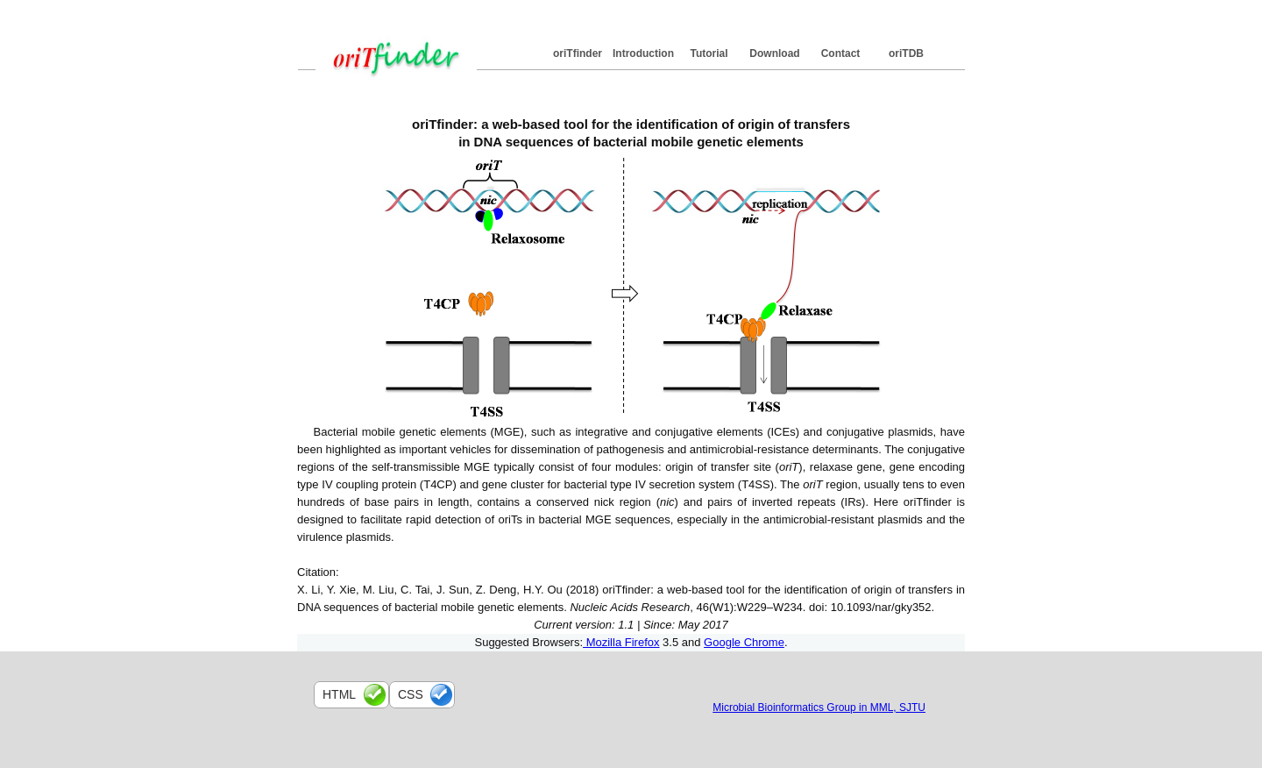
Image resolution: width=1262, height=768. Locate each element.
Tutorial (708, 53)
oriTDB (906, 53)
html (339, 694)
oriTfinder (577, 53)
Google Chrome (744, 642)
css (410, 694)
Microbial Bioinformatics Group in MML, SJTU (819, 707)
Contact (841, 53)
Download (774, 53)
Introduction (643, 53)
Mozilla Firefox (621, 642)
